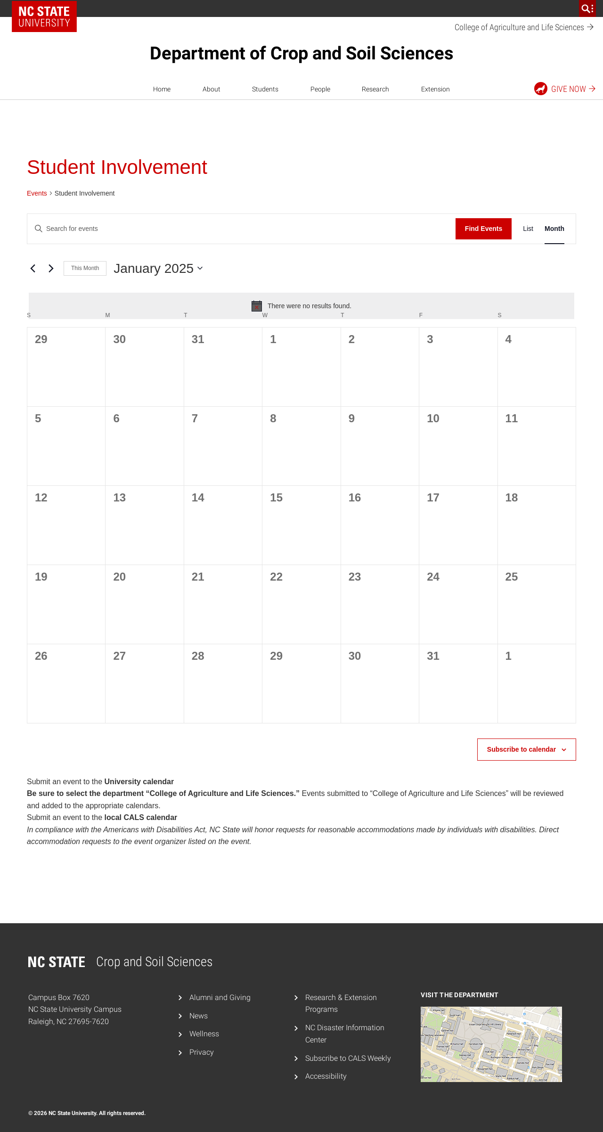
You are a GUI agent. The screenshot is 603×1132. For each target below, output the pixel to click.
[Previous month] (32, 268)
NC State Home (44, 16)
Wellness (204, 1033)
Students (265, 89)
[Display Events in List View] (528, 229)
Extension (435, 89)
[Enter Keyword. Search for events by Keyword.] (241, 229)
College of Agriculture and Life (525, 27)
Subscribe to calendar (521, 749)
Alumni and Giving (220, 997)
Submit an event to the (100, 782)
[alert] (301, 306)
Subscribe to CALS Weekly (348, 1058)
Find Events (483, 228)
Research (375, 89)
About (211, 89)
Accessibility (326, 1076)
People (320, 89)
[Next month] (51, 268)
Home (162, 89)
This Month (85, 268)
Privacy (201, 1052)
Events (37, 193)
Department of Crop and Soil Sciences (302, 53)
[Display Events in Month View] (554, 229)
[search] (587, 8)
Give (565, 88)
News (198, 1015)
